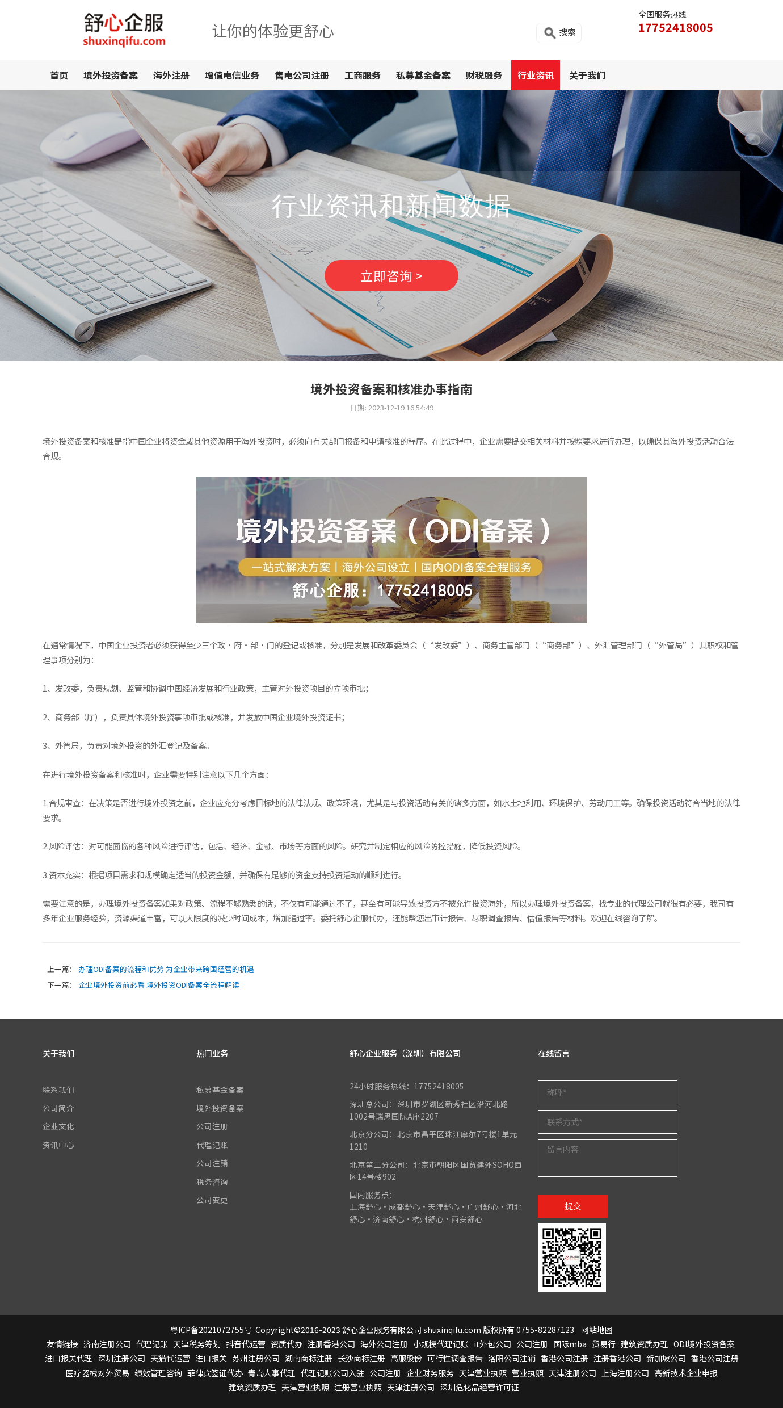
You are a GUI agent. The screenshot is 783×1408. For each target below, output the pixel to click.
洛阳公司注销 (512, 1358)
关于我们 (587, 75)
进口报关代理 (68, 1358)
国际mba (570, 1344)
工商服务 (362, 75)
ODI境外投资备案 (704, 1344)
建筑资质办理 (644, 1344)
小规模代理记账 (441, 1344)
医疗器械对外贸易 (97, 1372)
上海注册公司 (625, 1372)
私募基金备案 (423, 75)
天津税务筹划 (197, 1344)
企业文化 (58, 1126)
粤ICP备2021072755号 (211, 1329)
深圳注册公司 (121, 1358)
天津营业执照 (483, 1372)
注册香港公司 (331, 1344)
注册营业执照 (358, 1387)
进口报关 (211, 1358)
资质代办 (286, 1344)
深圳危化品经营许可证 (479, 1387)
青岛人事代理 (272, 1372)
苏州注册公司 (256, 1358)
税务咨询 (212, 1181)
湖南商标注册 (308, 1358)
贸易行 (604, 1344)
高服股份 (406, 1358)
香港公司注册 (564, 1358)
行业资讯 (535, 75)
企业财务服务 (430, 1372)
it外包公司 (492, 1344)
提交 (573, 1206)
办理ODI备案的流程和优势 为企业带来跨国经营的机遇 (166, 968)
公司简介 (58, 1107)
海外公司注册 (384, 1344)
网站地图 (597, 1329)
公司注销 (212, 1162)
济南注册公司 (107, 1344)
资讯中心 (58, 1144)
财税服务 (484, 75)
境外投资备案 (110, 75)
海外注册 (171, 75)
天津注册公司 (572, 1372)
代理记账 (212, 1144)
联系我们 (58, 1089)
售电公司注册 (302, 75)
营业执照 (528, 1372)
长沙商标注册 (361, 1358)
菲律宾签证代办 (215, 1372)
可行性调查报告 (455, 1358)
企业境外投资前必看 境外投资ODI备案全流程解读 (158, 984)
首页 (59, 75)
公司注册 (212, 1126)
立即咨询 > (391, 275)
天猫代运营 (170, 1358)
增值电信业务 (232, 75)
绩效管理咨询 (158, 1372)
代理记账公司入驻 (332, 1372)
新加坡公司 (666, 1358)
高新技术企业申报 (686, 1372)
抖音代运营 (246, 1344)
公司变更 (212, 1199)
